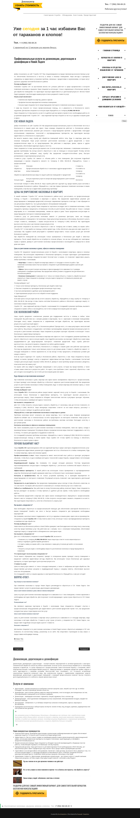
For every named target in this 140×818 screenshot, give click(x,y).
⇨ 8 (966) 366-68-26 (27, 43)
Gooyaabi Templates (83, 814)
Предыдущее (84, 649)
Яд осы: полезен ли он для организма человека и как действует (43, 761)
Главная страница (111, 50)
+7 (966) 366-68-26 (117, 4)
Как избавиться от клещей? (111, 106)
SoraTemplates (62, 814)
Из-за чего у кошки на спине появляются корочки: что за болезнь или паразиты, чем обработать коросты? (56, 770)
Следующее (18, 649)
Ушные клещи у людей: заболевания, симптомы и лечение (41, 778)
